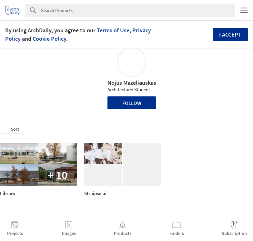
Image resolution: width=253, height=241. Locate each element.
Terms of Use (113, 30)
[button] (11, 129)
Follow (131, 103)
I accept (230, 34)
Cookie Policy (49, 38)
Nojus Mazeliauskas (131, 82)
